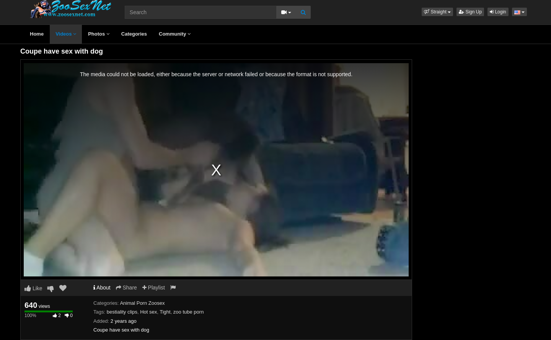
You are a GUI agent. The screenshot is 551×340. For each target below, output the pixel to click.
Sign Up (470, 12)
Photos (98, 34)
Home (37, 34)
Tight (165, 312)
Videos (65, 34)
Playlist (153, 287)
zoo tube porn (188, 312)
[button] (437, 12)
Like (33, 288)
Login (498, 12)
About (102, 287)
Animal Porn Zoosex (142, 303)
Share (126, 287)
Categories (134, 34)
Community (175, 34)
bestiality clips (122, 312)
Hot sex (148, 312)
